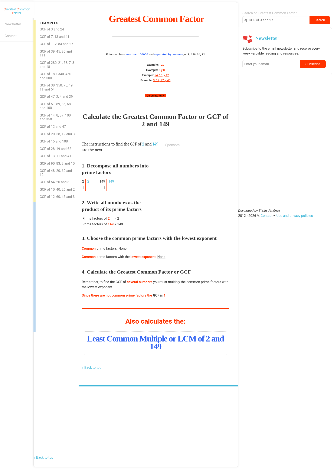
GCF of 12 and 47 (53, 127)
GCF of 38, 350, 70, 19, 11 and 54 (56, 87)
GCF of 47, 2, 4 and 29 (56, 97)
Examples (49, 23)
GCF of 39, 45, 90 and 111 (56, 53)
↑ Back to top (91, 368)
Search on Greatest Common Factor (269, 13)
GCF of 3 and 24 (52, 29)
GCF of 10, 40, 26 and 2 (57, 189)
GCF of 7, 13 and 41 (54, 37)
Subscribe (313, 64)
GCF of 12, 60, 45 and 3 (57, 197)
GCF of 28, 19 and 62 (55, 149)
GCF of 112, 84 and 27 (56, 44)
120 (161, 64)
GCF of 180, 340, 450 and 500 (55, 76)
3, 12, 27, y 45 (161, 80)
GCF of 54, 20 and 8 (54, 182)
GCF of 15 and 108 (54, 141)
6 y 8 (162, 70)
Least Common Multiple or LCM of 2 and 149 (155, 342)
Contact (11, 36)
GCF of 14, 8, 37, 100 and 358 (55, 117)
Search (320, 20)
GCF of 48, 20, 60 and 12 (56, 173)
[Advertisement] (53, 266)
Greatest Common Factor (156, 18)
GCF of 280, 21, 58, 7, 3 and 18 (57, 65)
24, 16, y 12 (162, 75)
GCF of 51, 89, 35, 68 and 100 (55, 106)
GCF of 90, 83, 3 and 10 (57, 163)
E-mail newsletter (5, 48)
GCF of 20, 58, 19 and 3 (57, 134)
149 (164, 124)
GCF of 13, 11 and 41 (55, 156)
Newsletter (13, 24)
